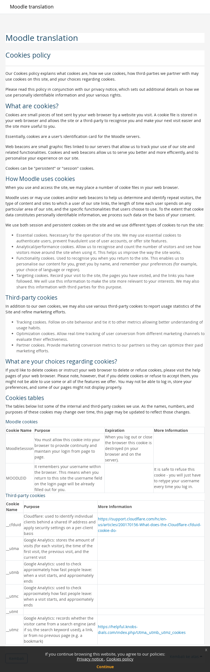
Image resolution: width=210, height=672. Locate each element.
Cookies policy (119, 659)
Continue (105, 666)
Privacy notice (90, 659)
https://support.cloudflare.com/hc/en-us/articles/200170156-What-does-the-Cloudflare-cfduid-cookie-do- (149, 524)
